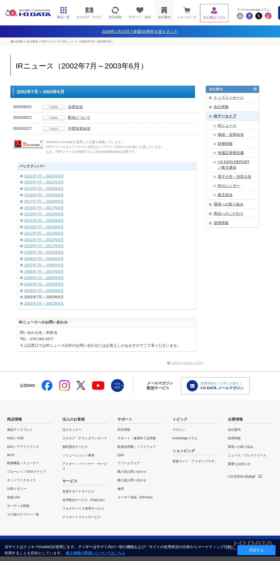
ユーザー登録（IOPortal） (136, 497)
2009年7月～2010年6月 (44, 252)
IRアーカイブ (50, 41)
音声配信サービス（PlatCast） (84, 500)
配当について (79, 117)
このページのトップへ (187, 363)
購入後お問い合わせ (131, 480)
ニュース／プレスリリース (247, 455)
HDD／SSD (15, 438)
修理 (120, 489)
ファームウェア (128, 463)
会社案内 (32, 41)
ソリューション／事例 (78, 455)
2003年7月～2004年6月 (44, 290)
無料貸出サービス (75, 447)
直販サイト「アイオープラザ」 (194, 461)
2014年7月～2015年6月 (44, 220)
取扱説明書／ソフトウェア (136, 447)
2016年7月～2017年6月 (44, 208)
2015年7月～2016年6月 (44, 214)
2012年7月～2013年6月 (44, 233)
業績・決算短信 (231, 134)
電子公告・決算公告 (234, 176)
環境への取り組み (229, 204)
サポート (124, 419)
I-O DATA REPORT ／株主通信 (234, 165)
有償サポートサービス (78, 491)
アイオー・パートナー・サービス (84, 466)
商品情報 (14, 419)
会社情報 (221, 107)
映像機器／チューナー (23, 463)
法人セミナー (72, 430)
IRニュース (227, 125)
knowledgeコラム (184, 438)
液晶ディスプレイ (20, 430)
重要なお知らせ (239, 464)
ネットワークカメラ (21, 480)
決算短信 (75, 107)
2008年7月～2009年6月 (44, 259)
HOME (18, 41)
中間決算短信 (79, 128)
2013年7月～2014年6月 (44, 227)
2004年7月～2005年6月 (44, 284)
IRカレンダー (229, 186)
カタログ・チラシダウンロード (84, 438)
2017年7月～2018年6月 (44, 201)
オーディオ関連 (18, 506)
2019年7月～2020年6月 (44, 188)
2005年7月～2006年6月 (44, 278)
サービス (69, 481)
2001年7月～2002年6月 (44, 303)
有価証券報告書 (231, 153)
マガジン (178, 430)
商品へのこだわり (229, 213)
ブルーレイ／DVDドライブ (26, 472)
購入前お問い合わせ (131, 472)
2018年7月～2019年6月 (44, 195)
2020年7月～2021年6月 (44, 182)
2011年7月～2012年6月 (44, 240)
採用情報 (221, 223)
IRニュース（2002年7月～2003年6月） (88, 41)
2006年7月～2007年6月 (44, 271)
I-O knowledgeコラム (255, 9)
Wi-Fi (10, 455)
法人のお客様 (73, 419)
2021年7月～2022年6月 (44, 176)
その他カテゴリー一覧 (23, 514)
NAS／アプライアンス (23, 447)
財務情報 (225, 144)
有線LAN (13, 497)
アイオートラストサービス (81, 517)
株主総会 (225, 195)
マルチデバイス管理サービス (83, 508)
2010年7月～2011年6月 (44, 246)
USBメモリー (16, 489)
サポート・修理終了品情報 (136, 438)
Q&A (120, 455)
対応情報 (123, 430)
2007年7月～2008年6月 (44, 265)
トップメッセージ (229, 97)
